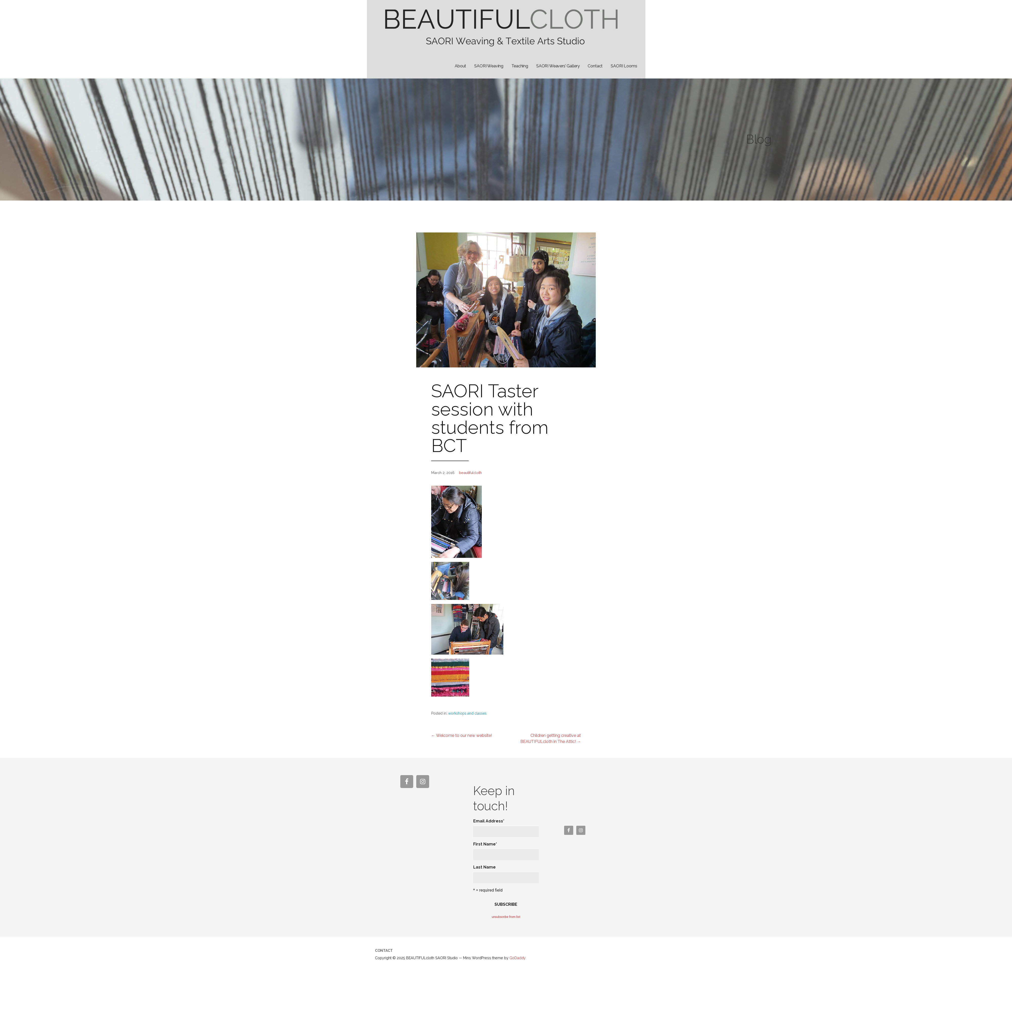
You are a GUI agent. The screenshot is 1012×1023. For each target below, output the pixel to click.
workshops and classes (467, 713)
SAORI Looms (624, 66)
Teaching (519, 66)
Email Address (488, 821)
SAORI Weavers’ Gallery (558, 66)
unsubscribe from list (506, 917)
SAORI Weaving (488, 66)
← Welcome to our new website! (461, 735)
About (460, 66)
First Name (485, 844)
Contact (595, 66)
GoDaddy (517, 958)
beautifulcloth (470, 472)
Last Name (484, 867)
